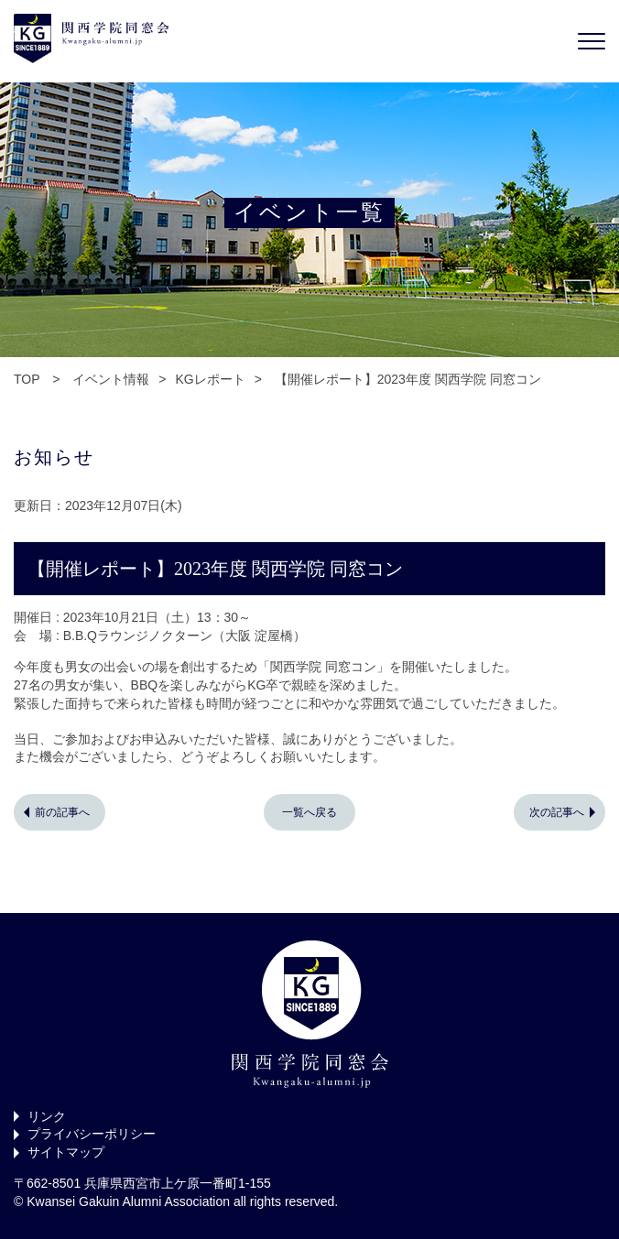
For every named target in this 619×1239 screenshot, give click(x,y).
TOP (26, 379)
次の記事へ (556, 812)
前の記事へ (62, 812)
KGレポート (209, 379)
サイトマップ (65, 1152)
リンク (46, 1116)
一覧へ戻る (309, 812)
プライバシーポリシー (91, 1133)
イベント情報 (110, 379)
